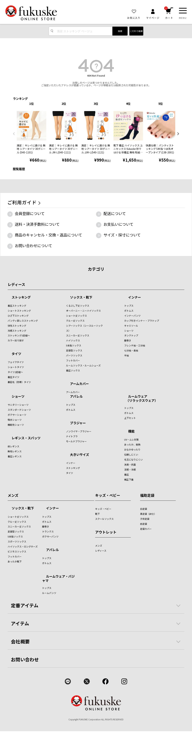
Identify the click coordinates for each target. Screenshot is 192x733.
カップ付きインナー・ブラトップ (141, 320)
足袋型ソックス (74, 350)
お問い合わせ (25, 659)
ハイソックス (73, 340)
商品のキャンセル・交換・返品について (48, 234)
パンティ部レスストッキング (23, 320)
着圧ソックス (73, 370)
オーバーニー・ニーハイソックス (83, 310)
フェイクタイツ (16, 362)
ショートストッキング (19, 310)
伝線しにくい (131, 454)
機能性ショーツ (16, 424)
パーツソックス (74, 355)
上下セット (130, 418)
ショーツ (128, 330)
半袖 (126, 355)
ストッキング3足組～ (19, 335)
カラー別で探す (16, 340)
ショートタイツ (16, 367)
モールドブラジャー (76, 441)
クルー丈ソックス (75, 320)
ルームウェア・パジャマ (58, 578)
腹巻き (127, 340)
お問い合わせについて (33, 245)
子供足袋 (144, 519)
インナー (134, 297)
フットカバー (73, 360)
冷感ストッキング (17, 330)
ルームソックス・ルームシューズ (83, 365)
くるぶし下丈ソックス (77, 305)
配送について (114, 213)
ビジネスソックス (17, 551)
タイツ (16, 354)
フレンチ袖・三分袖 (134, 345)
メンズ (13, 495)
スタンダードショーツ (19, 409)
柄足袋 (143, 524)
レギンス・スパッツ (26, 438)
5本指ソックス (73, 345)
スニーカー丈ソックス (77, 335)
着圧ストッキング (17, 305)
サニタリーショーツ (18, 404)
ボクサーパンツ (50, 536)
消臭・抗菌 (130, 464)
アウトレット (106, 532)
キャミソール (131, 325)
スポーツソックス (17, 541)
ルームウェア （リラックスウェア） (141, 398)
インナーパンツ (132, 315)
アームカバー (79, 384)
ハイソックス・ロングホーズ (23, 546)
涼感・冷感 (130, 469)
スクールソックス (104, 519)
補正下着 (128, 479)
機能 (131, 431)
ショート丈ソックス (76, 315)
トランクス (48, 531)
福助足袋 (147, 495)
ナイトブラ (72, 436)
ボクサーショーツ (17, 414)
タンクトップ (131, 335)
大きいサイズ (79, 455)
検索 (120, 30)
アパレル (76, 397)
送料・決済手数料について (37, 224)
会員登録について (30, 213)
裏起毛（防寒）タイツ (19, 382)
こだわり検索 (136, 30)
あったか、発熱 (132, 444)
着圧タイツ (13, 377)
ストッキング (21, 297)
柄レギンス (13, 446)
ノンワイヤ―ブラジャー (78, 431)
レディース (16, 284)
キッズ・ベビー (107, 495)
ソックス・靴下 (81, 297)
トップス (128, 305)
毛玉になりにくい (133, 459)
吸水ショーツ (15, 419)
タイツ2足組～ (15, 372)
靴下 (97, 514)
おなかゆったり (132, 449)
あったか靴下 (15, 561)
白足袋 (143, 509)
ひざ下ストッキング (18, 315)
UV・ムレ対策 (131, 439)
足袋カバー (146, 529)
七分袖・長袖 (131, 350)
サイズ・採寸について (122, 234)
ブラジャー (78, 423)
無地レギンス (15, 451)
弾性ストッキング (17, 325)
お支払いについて (118, 224)
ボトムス (128, 310)
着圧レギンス (15, 456)
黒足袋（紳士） (148, 514)
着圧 (126, 474)
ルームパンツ (49, 593)
